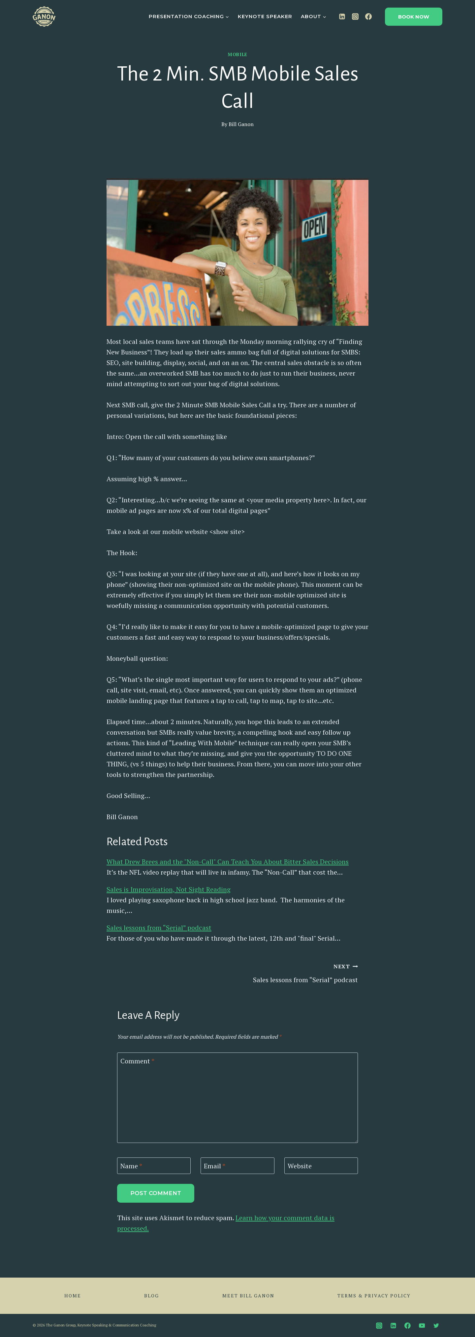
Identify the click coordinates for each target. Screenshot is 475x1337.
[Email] (237, 1165)
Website (300, 1166)
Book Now (413, 17)
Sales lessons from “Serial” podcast (159, 927)
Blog (151, 1295)
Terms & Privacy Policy (374, 1295)
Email (214, 1166)
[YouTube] (422, 1325)
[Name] (154, 1165)
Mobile (237, 54)
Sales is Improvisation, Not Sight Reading (169, 889)
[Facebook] (368, 16)
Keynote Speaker (265, 16)
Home (72, 1295)
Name (131, 1166)
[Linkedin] (342, 16)
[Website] (321, 1165)
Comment (137, 1061)
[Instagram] (355, 16)
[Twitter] (436, 1325)
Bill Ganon (241, 124)
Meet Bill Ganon (248, 1295)
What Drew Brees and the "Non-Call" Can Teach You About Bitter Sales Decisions (228, 861)
